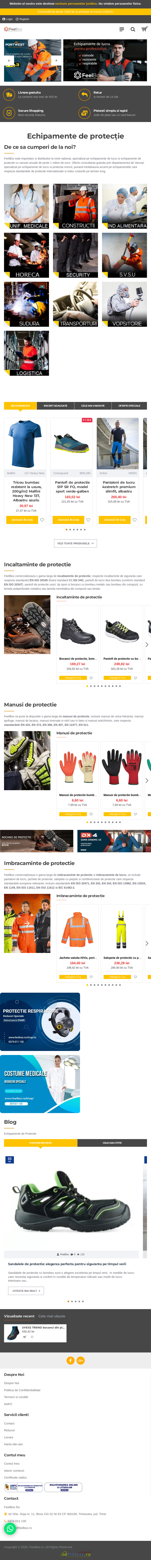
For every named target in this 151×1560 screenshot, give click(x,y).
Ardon (103, 473)
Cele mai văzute (51, 1316)
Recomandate (20, 405)
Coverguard (60, 473)
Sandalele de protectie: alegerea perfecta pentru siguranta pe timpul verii (67, 1264)
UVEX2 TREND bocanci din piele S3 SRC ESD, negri (43, 1327)
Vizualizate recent (19, 1316)
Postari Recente (40, 1142)
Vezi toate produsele (73, 543)
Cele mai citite (112, 1142)
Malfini (11, 473)
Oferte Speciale (129, 405)
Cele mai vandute (93, 405)
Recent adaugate (55, 405)
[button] (66, 529)
